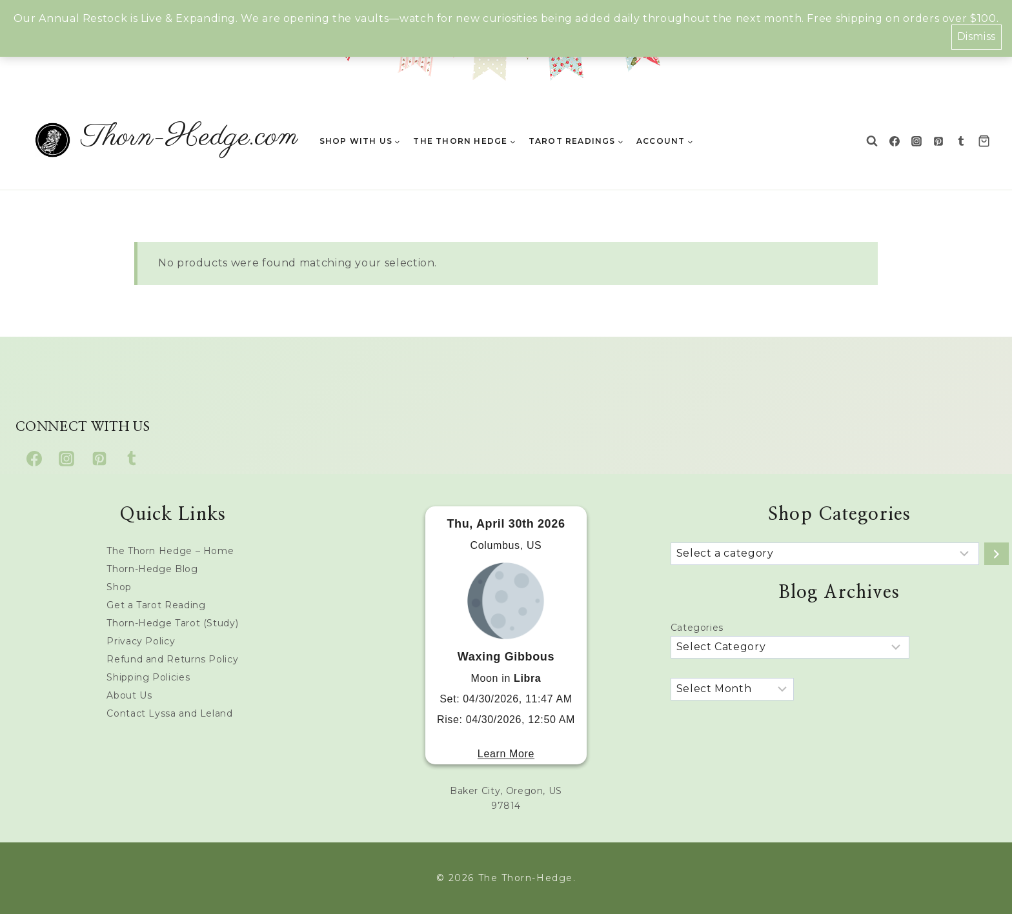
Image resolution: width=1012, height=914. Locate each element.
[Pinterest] (938, 141)
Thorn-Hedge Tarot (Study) (172, 623)
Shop (119, 587)
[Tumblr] (961, 141)
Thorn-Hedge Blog (151, 569)
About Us (129, 695)
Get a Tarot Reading (155, 605)
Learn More (506, 753)
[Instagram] (916, 141)
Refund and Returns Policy (172, 659)
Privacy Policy (140, 641)
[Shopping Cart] (987, 141)
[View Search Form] (872, 141)
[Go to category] (996, 553)
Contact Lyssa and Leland (169, 713)
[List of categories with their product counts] (825, 553)
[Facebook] (894, 141)
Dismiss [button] (976, 36)
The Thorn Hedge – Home (170, 551)
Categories (697, 627)
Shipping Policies (148, 677)
